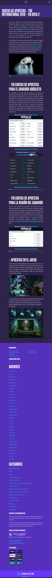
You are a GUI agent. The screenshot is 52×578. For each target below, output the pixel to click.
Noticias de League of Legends (16, 495)
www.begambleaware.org (15, 541)
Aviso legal (11, 354)
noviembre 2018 (13, 385)
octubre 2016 (12, 447)
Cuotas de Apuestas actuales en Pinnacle (26, 149)
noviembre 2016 (13, 444)
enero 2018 (12, 403)
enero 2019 (12, 379)
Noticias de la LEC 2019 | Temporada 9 (18, 492)
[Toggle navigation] (49, 2)
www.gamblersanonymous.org (16, 543)
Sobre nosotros (32, 350)
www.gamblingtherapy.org (15, 540)
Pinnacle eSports (32, 115)
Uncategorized (12, 509)
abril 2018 (11, 397)
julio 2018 (11, 388)
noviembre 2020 (13, 371)
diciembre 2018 (13, 382)
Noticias (11, 474)
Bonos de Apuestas (14, 468)
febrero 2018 (12, 400)
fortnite (11, 471)
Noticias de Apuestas (14, 480)
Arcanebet (32, 152)
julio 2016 (11, 456)
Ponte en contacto (32, 352)
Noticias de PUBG (13, 497)
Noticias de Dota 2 (13, 486)
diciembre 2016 (13, 441)
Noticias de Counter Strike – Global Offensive (20, 483)
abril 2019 (11, 374)
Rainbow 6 (11, 503)
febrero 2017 (12, 435)
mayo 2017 (11, 426)
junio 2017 (11, 423)
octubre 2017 (12, 412)
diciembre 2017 (13, 406)
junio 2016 (11, 459)
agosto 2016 (12, 453)
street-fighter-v (13, 506)
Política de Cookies (13, 350)
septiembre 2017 (13, 415)
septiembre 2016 (13, 450)
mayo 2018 (11, 394)
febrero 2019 (12, 377)
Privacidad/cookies (13, 356)
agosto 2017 (12, 418)
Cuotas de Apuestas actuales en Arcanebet (26, 187)
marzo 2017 (12, 432)
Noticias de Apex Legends (15, 477)
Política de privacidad (14, 352)
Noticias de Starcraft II (14, 500)
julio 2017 (11, 421)
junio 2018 (11, 391)
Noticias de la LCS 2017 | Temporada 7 (18, 489)
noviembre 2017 (13, 409)
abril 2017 (11, 429)
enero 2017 (12, 438)
